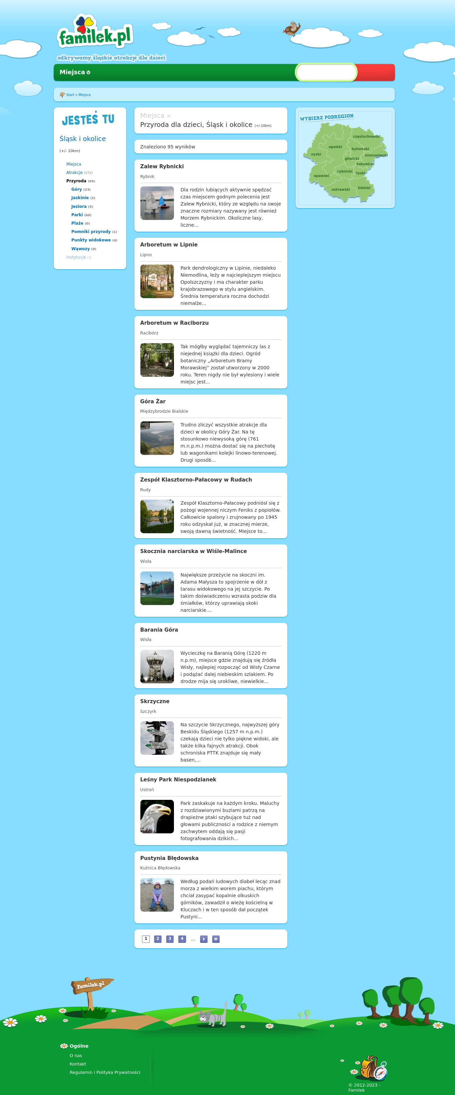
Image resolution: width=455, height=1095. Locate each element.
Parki (77, 215)
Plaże (78, 223)
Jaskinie (80, 197)
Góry (77, 189)
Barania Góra (159, 630)
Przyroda (76, 181)
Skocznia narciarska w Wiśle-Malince (193, 551)
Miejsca (72, 72)
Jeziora (79, 206)
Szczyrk (148, 711)
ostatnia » (216, 939)
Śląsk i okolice (83, 139)
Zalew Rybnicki (162, 167)
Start (70, 95)
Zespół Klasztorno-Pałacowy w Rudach (196, 480)
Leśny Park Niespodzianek (178, 780)
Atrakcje (74, 172)
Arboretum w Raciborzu (174, 323)
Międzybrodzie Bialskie (164, 411)
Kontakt (78, 1063)
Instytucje (76, 257)
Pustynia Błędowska (169, 858)
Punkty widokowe (91, 240)
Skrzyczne (155, 701)
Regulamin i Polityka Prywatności (105, 1072)
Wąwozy (81, 248)
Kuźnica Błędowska (160, 867)
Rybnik (147, 176)
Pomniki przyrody (91, 231)
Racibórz (149, 332)
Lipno (146, 254)
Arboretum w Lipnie (169, 245)
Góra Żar (153, 402)
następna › (204, 939)
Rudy (145, 489)
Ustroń (147, 789)
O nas (76, 1055)
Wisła (146, 561)
